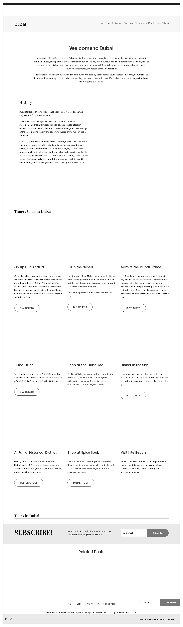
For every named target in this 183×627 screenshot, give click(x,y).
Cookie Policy (109, 603)
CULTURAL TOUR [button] (29, 482)
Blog (79, 603)
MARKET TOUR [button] (80, 482)
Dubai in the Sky (152, 374)
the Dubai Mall (81, 155)
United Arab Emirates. (142, 279)
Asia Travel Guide (132, 23)
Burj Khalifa (98, 81)
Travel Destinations (114, 23)
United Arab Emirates (152, 23)
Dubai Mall (96, 365)
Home (101, 23)
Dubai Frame (150, 267)
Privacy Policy (92, 603)
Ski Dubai (110, 276)
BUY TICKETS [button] (27, 308)
